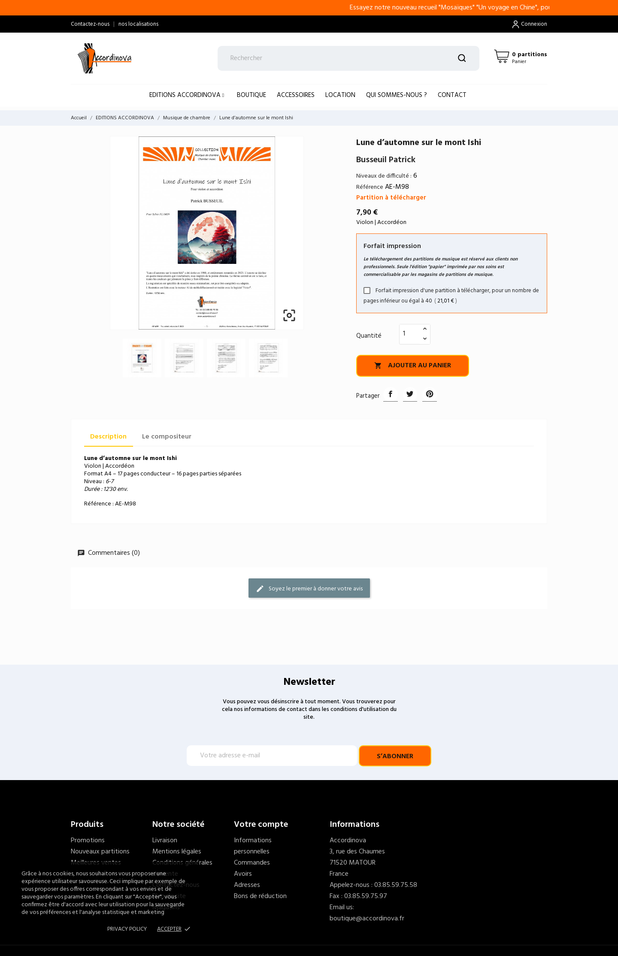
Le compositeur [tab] (166, 436)
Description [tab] (108, 436)
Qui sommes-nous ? (396, 95)
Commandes (252, 862)
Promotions (88, 840)
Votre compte (261, 825)
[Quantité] (410, 333)
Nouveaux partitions (100, 851)
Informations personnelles (253, 846)
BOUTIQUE (251, 95)
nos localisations (138, 24)
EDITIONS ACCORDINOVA (185, 95)
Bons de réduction (260, 896)
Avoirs (243, 874)
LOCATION (340, 95)
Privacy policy (127, 929)
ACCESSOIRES (296, 95)
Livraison (164, 840)
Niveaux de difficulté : (384, 176)
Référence (369, 187)
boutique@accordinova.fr (367, 918)
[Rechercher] (349, 58)
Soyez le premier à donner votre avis (309, 588)
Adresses (247, 885)
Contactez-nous (90, 24)
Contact (452, 95)
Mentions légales (176, 851)
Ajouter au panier (412, 365)
